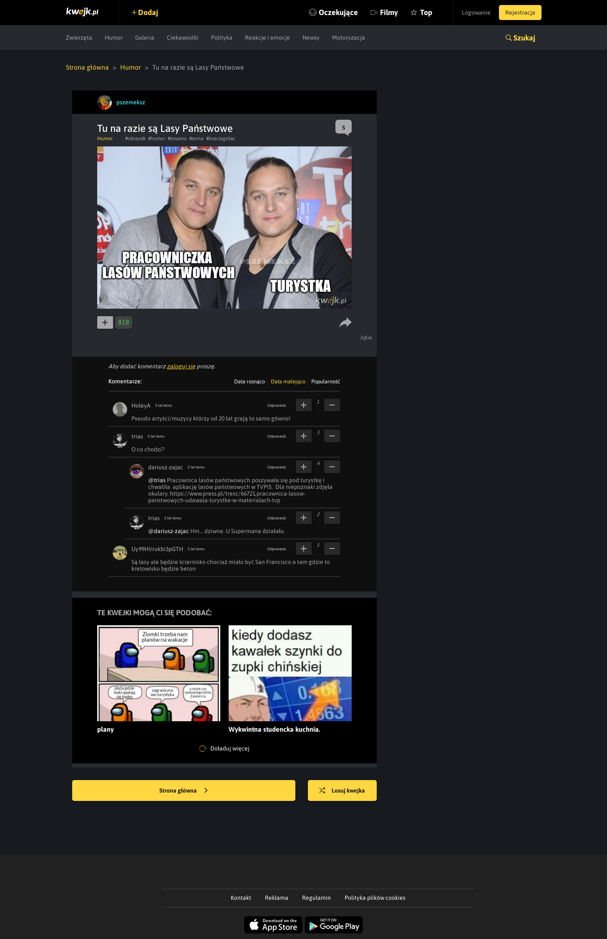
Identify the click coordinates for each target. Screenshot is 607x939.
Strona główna (87, 67)
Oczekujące (338, 12)
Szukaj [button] (524, 37)
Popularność (325, 381)
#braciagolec (220, 138)
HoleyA (141, 405)
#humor (156, 138)
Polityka (221, 37)
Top (426, 12)
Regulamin (316, 897)
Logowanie (476, 12)
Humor (114, 37)
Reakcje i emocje (267, 37)
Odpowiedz (276, 405)
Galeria (144, 37)
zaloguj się (181, 366)
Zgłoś (366, 337)
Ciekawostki (183, 37)
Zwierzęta (79, 37)
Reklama (276, 897)
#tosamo (177, 138)
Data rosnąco (249, 381)
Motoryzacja (348, 37)
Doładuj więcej (224, 749)
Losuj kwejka (342, 791)
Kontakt (241, 897)
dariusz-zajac (165, 467)
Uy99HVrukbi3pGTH (157, 549)
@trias (157, 480)
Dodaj (148, 12)
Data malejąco (288, 381)
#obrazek (135, 138)
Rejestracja (520, 12)
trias (137, 436)
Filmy (389, 12)
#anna (196, 138)
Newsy (311, 37)
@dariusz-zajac (168, 531)
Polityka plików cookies (375, 897)
